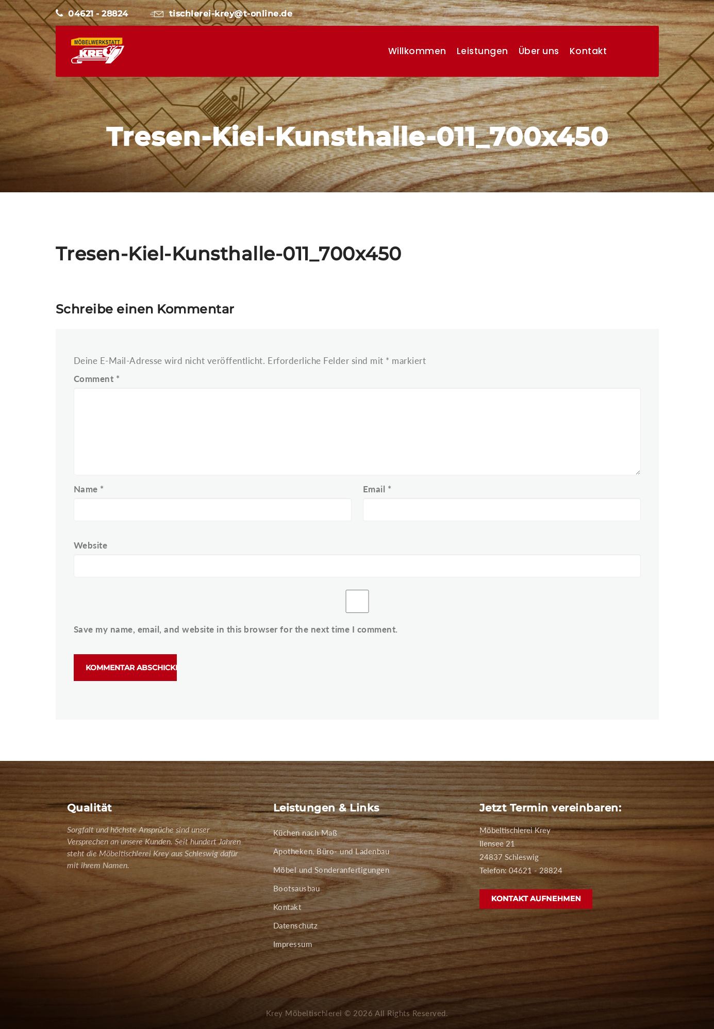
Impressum (292, 944)
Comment (97, 378)
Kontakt (588, 51)
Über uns (539, 51)
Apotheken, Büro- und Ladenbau (331, 851)
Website (91, 545)
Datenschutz (295, 925)
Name (89, 489)
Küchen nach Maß (305, 832)
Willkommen (417, 51)
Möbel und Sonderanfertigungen (331, 869)
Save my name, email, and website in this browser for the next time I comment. (236, 629)
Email (377, 489)
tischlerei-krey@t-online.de (221, 14)
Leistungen (482, 51)
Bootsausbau (296, 888)
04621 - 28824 (92, 14)
